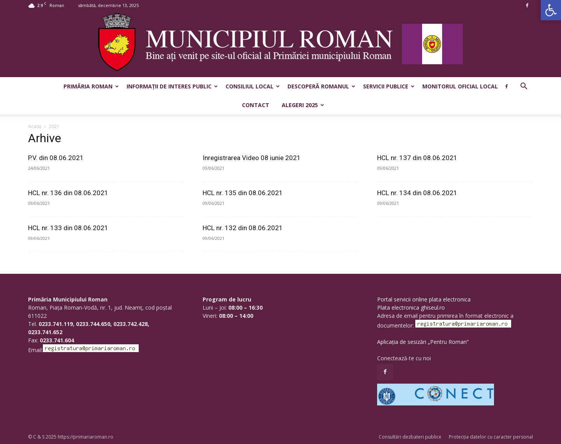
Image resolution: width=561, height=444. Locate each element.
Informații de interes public (172, 86)
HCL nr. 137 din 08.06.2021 (417, 158)
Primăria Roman (91, 86)
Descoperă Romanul (321, 86)
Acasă (34, 126)
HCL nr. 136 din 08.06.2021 (68, 193)
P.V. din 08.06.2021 (56, 158)
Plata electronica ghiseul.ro (411, 307)
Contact (255, 105)
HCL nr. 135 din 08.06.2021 (243, 193)
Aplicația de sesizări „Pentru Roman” (423, 341)
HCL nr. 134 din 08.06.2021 (417, 193)
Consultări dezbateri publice (410, 436)
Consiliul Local (253, 86)
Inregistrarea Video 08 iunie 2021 (252, 158)
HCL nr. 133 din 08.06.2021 (68, 228)
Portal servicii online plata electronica (424, 299)
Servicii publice (389, 86)
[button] (551, 10)
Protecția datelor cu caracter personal (491, 436)
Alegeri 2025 (303, 105)
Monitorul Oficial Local (460, 86)
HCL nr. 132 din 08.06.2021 (243, 228)
